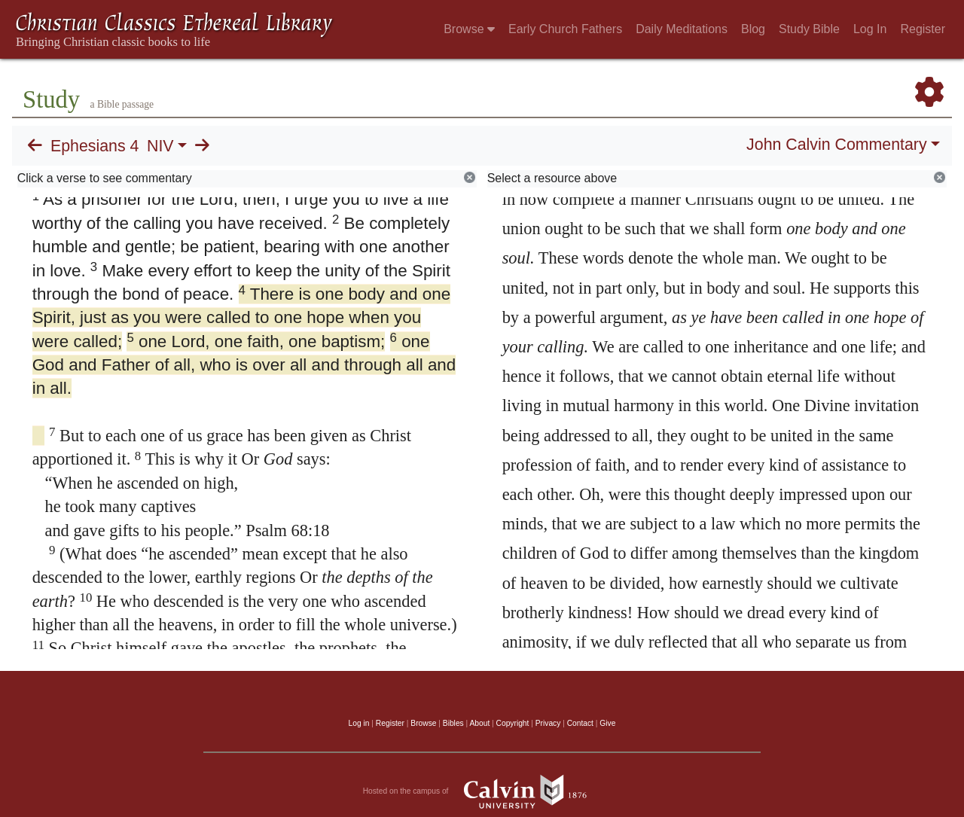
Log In (869, 29)
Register (922, 29)
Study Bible (809, 29)
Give (607, 723)
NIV (160, 146)
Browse (469, 29)
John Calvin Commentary (836, 145)
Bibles (453, 723)
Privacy (548, 723)
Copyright (512, 723)
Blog (753, 29)
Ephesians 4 (94, 146)
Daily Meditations (682, 29)
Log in (359, 723)
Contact (580, 723)
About (479, 723)
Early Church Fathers (565, 29)
